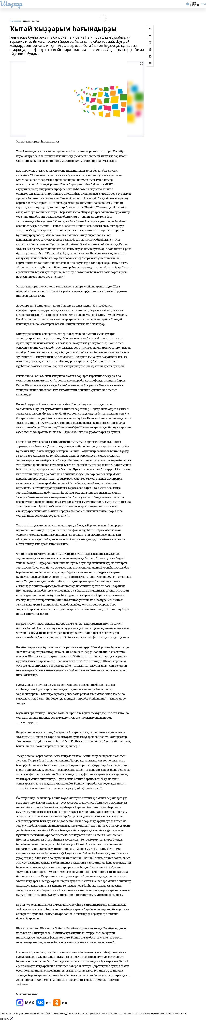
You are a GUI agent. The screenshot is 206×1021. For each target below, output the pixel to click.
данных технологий (176, 1013)
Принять (4, 1019)
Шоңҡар (11, 3)
